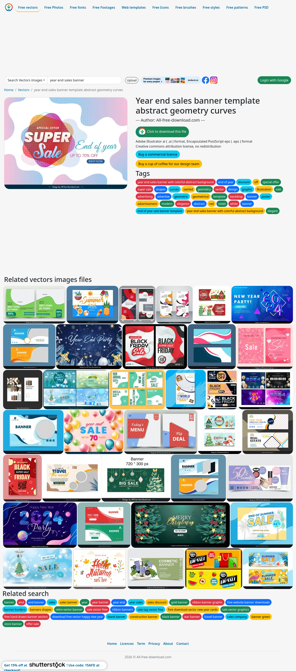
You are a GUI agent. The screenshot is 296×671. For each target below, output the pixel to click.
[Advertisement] (148, 44)
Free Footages (103, 7)
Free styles (211, 7)
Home (9, 90)
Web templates (134, 7)
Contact (182, 643)
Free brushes (185, 7)
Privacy (154, 643)
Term (141, 643)
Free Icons (160, 7)
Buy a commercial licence (157, 154)
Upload (131, 80)
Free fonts (78, 7)
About (168, 643)
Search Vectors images (25, 80)
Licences (127, 643)
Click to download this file (162, 132)
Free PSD (261, 7)
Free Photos (53, 7)
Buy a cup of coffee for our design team (168, 164)
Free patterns (237, 7)
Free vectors (28, 7)
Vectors (23, 90)
